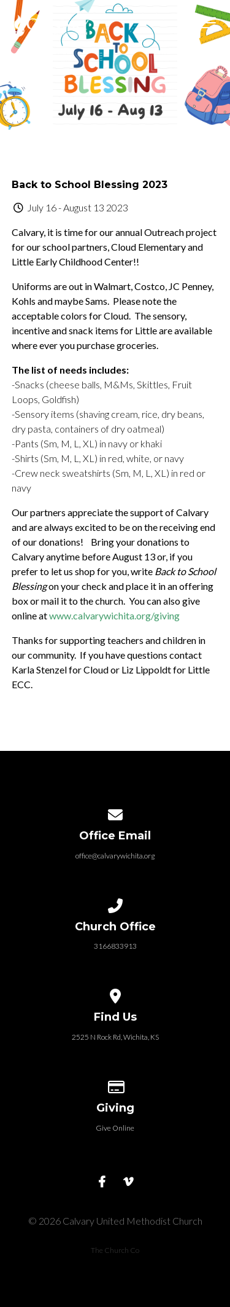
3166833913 (115, 946)
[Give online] (115, 1084)
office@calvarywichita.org (115, 855)
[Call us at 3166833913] (115, 903)
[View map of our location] (115, 994)
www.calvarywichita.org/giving (114, 615)
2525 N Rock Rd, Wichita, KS (115, 1037)
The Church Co (115, 1250)
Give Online (115, 1127)
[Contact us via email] (115, 812)
